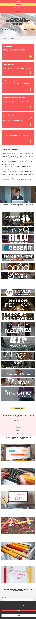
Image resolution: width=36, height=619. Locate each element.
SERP (18, 433)
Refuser (18, 615)
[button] (18, 11)
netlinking (18, 430)
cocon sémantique (18, 420)
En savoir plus (26, 605)
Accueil (4, 38)
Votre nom (3, 597)
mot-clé (18, 423)
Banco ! (18, 610)
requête (18, 427)
